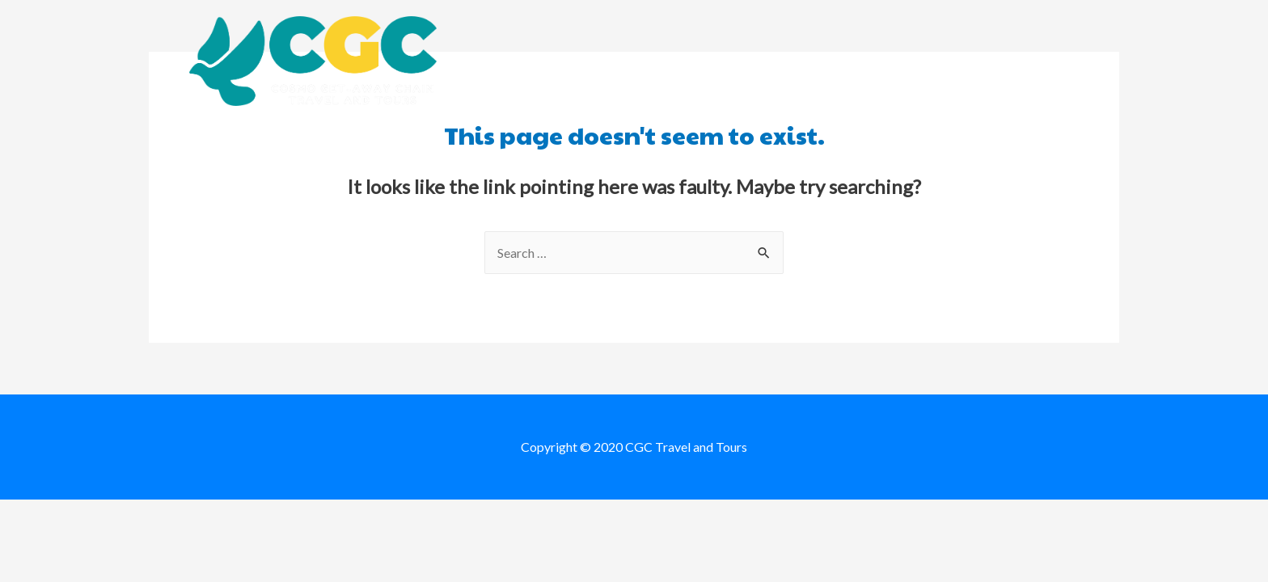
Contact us (1037, 61)
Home (585, 61)
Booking (754, 61)
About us (664, 61)
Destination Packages (891, 61)
